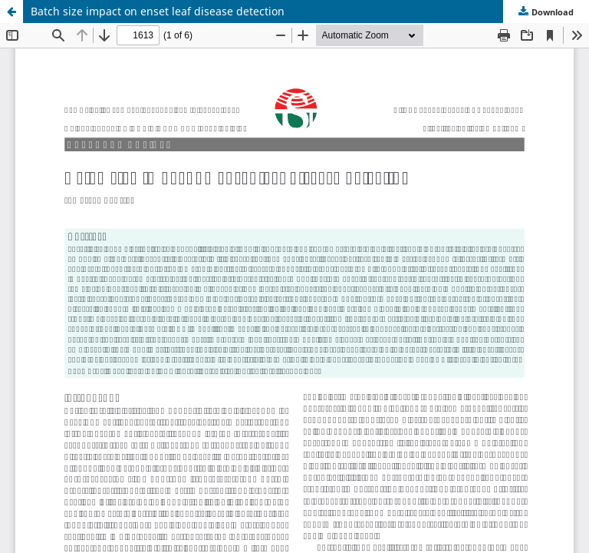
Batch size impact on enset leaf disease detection (158, 11)
